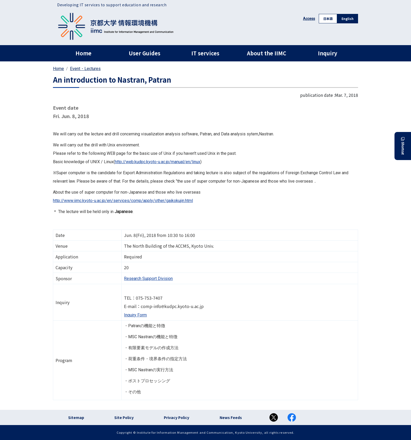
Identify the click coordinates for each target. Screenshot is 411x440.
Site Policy (124, 417)
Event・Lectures (85, 68)
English (348, 18)
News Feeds (231, 417)
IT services (205, 53)
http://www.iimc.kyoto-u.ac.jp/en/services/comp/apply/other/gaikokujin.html (123, 200)
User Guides (144, 53)
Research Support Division (148, 278)
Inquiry (327, 53)
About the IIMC (266, 53)
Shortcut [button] (403, 146)
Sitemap (76, 417)
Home (83, 53)
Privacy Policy (176, 417)
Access (309, 19)
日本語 (328, 18)
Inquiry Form (135, 314)
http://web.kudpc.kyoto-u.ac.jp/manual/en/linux (157, 161)
